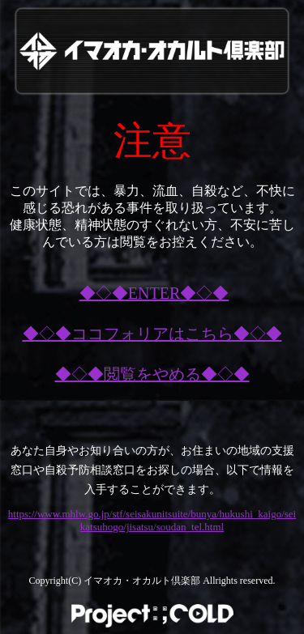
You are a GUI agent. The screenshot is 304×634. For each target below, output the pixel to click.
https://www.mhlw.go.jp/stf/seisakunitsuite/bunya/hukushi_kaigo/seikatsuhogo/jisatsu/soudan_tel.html (152, 520)
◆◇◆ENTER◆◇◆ (154, 293)
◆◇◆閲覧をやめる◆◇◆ (152, 374)
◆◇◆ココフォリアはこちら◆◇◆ (152, 334)
